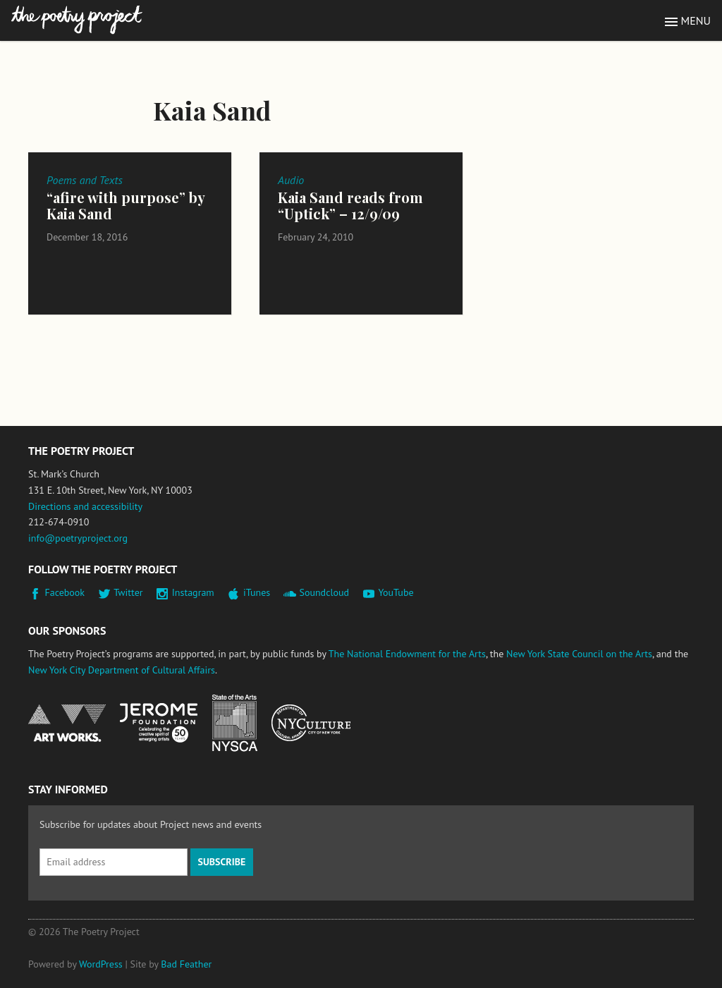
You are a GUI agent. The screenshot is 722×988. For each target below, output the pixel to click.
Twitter (128, 592)
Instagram (193, 592)
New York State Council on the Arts (579, 653)
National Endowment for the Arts (67, 723)
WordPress (101, 964)
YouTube (395, 592)
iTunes (256, 592)
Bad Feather (186, 964)
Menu (696, 20)
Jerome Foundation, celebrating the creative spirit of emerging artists (158, 723)
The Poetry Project (76, 20)
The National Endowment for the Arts (407, 653)
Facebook (65, 592)
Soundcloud (324, 592)
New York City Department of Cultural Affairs (121, 670)
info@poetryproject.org (78, 538)
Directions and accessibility (85, 506)
